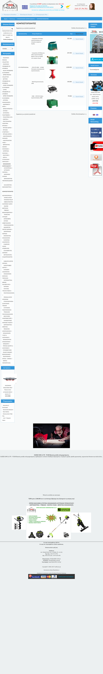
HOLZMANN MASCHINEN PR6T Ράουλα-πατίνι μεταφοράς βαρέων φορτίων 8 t (7, 390)
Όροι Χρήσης (6, 411)
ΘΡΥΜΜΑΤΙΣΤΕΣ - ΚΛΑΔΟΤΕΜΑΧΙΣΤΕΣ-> (7, 257)
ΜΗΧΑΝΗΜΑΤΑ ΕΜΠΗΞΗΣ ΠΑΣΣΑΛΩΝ (6, 276)
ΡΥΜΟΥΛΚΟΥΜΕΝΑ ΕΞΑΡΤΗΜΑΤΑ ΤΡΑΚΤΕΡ (7, 303)
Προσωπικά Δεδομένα (8, 409)
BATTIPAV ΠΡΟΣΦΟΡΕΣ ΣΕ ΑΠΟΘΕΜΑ (6, 81)
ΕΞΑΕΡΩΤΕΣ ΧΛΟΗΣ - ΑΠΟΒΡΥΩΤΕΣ (6, 246)
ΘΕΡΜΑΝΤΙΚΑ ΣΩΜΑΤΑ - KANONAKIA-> (6, 146)
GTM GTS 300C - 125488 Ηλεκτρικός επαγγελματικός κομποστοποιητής (37, 69)
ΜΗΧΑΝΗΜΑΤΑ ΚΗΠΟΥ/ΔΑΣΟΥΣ (26, 18)
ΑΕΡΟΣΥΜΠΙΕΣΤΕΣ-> (8, 108)
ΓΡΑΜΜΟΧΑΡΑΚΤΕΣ (8, 225)
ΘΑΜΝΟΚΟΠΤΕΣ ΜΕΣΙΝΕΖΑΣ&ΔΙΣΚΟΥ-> (7, 180)
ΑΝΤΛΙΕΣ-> (5, 110)
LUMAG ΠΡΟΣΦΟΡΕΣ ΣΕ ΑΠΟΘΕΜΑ (6, 91)
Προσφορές (94, 74)
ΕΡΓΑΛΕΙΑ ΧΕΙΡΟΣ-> (7, 134)
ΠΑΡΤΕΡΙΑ (6, 286)
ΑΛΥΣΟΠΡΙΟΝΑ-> (8, 168)
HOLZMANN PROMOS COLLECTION (5, 60)
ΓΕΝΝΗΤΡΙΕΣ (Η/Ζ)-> (8, 117)
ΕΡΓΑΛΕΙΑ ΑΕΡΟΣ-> (7, 127)
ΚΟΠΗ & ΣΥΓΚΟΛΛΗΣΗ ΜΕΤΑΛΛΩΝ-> (5, 159)
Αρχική (6, 18)
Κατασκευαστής (23, 33)
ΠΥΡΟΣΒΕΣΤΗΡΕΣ (7, 350)
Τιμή (71, 33)
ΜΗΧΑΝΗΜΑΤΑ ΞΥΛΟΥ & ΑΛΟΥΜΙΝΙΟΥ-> (6, 335)
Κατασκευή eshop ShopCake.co (51, 570)
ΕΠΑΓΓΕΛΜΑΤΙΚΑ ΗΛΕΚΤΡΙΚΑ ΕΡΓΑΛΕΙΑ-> (6, 123)
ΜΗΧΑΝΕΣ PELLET (8, 199)
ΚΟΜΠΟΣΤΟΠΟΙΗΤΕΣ (43, 18)
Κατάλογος (12, 18)
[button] (9, 14)
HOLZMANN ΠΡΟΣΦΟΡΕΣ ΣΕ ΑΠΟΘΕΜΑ (6, 66)
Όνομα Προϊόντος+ (37, 33)
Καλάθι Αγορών (95, 65)
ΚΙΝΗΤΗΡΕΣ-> (6, 155)
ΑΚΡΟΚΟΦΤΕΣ (7, 218)
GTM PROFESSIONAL (23, 67)
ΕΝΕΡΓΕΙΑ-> (6, 119)
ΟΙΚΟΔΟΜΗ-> (6, 343)
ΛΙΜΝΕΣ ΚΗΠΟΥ (8, 197)
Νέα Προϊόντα (6, 368)
